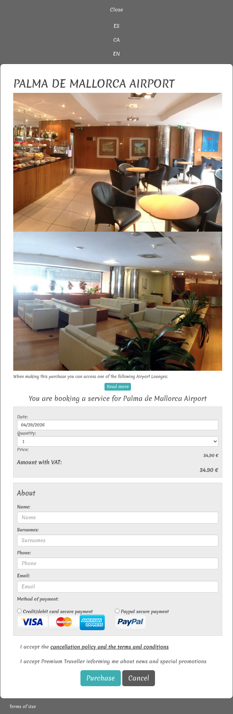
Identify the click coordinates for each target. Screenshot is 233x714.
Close (116, 9)
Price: (23, 449)
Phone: (24, 553)
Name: (23, 507)
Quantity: (26, 433)
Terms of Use (22, 706)
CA (116, 40)
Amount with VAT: (39, 462)
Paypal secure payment (142, 619)
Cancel (138, 678)
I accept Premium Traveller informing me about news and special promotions (113, 661)
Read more (118, 387)
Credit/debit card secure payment (61, 619)
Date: (22, 417)
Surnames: (28, 530)
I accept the (94, 646)
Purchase (100, 678)
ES (116, 26)
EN (116, 53)
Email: (23, 576)
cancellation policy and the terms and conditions (110, 646)
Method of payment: (38, 599)
